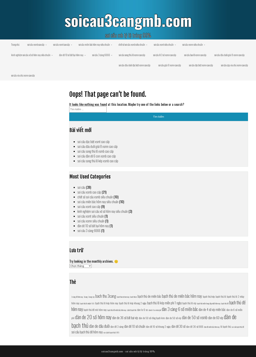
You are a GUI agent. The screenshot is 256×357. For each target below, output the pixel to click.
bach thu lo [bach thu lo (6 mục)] (133, 296)
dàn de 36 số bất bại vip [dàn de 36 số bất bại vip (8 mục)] (125, 317)
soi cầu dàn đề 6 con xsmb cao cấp (96, 156)
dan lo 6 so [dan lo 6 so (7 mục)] (142, 310)
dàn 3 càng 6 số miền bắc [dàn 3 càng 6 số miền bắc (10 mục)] (180, 309)
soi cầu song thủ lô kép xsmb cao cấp (97, 160)
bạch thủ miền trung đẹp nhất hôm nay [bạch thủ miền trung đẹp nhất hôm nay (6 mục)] (208, 303)
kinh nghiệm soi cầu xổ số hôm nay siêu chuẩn (30, 55)
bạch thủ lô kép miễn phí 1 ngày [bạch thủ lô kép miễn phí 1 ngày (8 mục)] (164, 302)
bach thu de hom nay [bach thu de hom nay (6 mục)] (123, 296)
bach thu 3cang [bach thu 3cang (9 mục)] (105, 296)
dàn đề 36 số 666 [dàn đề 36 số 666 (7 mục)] (194, 327)
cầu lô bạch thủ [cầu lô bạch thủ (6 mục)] (131, 310)
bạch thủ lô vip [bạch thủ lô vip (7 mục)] (189, 303)
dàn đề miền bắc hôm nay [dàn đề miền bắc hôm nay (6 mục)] (212, 326)
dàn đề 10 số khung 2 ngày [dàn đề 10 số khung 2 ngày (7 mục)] (158, 327)
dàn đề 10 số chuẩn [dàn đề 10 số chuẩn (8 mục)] (134, 326)
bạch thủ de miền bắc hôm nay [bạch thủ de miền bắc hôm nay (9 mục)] (182, 296)
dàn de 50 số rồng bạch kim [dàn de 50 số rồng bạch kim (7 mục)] (152, 318)
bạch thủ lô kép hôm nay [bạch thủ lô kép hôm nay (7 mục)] (106, 303)
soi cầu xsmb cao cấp (35, 44)
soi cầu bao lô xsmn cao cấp (195, 55)
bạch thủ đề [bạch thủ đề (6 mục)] (225, 303)
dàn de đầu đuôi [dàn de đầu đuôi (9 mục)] (99, 326)
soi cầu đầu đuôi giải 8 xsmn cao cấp (229, 55)
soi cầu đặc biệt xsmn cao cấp (201, 65)
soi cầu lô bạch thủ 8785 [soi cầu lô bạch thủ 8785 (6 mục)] (111, 332)
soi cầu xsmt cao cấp (61, 44)
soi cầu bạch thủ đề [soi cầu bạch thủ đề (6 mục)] (238, 326)
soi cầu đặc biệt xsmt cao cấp (93, 141)
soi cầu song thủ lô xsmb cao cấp (95, 151)
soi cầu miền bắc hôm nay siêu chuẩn (94, 44)
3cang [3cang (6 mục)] (86, 296)
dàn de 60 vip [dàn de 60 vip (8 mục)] (215, 317)
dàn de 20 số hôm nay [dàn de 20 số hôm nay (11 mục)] (93, 317)
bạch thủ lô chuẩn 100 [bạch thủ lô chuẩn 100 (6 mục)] (87, 303)
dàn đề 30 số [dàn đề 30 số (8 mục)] (178, 326)
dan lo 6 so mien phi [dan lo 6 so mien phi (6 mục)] (155, 310)
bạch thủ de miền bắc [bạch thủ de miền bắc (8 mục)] (149, 296)
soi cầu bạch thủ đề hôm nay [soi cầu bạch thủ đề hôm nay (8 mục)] (87, 331)
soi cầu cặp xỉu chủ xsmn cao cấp (234, 65)
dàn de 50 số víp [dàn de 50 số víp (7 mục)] (173, 318)
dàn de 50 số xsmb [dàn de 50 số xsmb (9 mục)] (194, 317)
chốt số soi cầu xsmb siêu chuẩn (132, 44)
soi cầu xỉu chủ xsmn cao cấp (23, 75)
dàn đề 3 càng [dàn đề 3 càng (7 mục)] (116, 327)
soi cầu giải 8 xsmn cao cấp (169, 65)
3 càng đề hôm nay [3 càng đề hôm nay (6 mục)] (77, 296)
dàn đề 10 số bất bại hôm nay (71, 55)
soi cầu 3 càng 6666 (101, 55)
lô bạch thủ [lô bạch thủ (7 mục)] (225, 327)
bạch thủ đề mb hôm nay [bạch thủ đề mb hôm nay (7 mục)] (95, 310)
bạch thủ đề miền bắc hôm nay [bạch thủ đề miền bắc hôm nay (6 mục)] (116, 310)
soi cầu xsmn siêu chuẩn (192, 44)
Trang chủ (15, 44)
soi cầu (81, 187)
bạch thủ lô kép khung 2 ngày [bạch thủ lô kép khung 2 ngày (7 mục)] (132, 303)
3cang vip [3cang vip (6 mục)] (91, 296)
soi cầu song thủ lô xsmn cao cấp (132, 55)
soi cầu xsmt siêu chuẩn (164, 44)
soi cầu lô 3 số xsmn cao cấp (164, 55)
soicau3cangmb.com (128, 19)
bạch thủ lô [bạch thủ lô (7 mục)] (221, 296)
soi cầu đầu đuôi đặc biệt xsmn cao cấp (134, 65)
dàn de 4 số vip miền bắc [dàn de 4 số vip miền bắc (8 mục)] (212, 309)
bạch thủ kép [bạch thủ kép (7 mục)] (209, 296)
